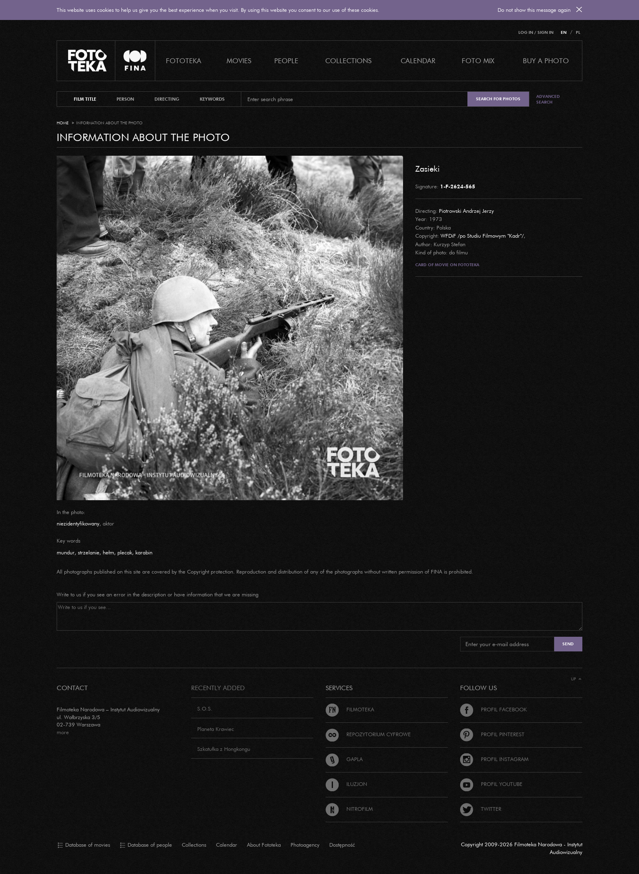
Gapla (344, 759)
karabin (143, 552)
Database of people (146, 845)
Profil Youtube (491, 784)
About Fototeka (264, 844)
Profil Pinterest (492, 734)
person (125, 99)
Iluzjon (346, 784)
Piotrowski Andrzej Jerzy (466, 210)
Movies (239, 60)
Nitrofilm (349, 809)
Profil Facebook (493, 709)
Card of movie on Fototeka (447, 264)
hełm (108, 552)
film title (85, 99)
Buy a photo (546, 60)
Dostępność (342, 844)
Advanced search (548, 99)
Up (576, 679)
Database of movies (83, 845)
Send (568, 644)
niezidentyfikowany (78, 523)
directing (166, 99)
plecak (124, 552)
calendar (418, 60)
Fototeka (183, 60)
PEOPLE (286, 60)
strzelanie (88, 552)
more (63, 732)
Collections (194, 844)
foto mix (478, 60)
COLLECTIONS (348, 60)
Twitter (480, 809)
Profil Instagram (494, 759)
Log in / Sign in (535, 32)
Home (62, 123)
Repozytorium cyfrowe (368, 734)
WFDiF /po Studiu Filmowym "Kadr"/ (482, 235)
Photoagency (305, 844)
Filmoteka (350, 709)
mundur (66, 552)
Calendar (226, 844)
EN (563, 32)
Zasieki (427, 168)
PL (578, 32)
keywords (212, 99)
